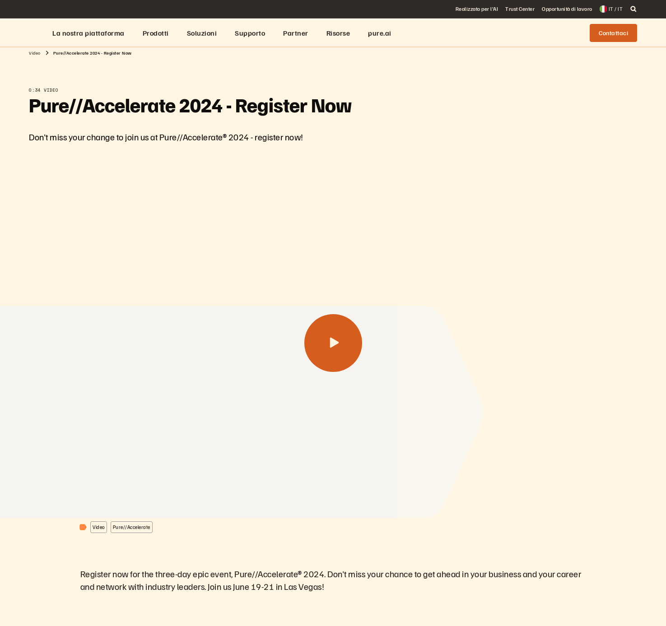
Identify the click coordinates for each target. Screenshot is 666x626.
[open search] (633, 9)
